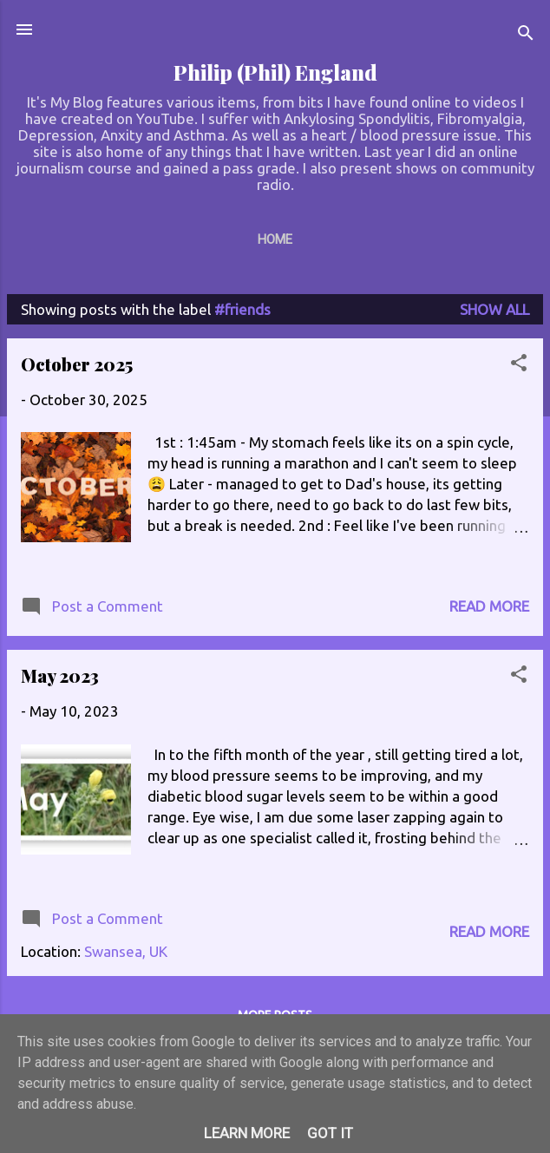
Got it (330, 1133)
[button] (518, 365)
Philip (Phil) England (275, 72)
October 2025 (77, 364)
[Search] (525, 35)
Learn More (247, 1133)
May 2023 (60, 675)
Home (275, 239)
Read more (489, 606)
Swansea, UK (125, 951)
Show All (494, 309)
